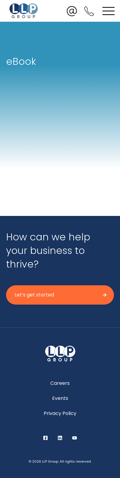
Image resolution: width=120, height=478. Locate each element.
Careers (60, 383)
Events (60, 398)
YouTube (74, 437)
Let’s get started (34, 294)
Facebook (45, 437)
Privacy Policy (60, 413)
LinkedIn (60, 437)
